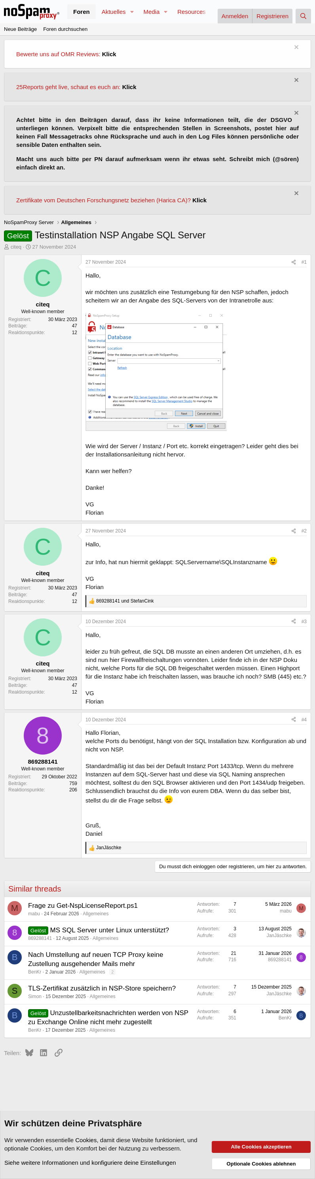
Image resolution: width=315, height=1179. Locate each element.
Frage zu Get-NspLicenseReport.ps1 (83, 905)
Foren (81, 11)
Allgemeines (95, 914)
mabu (34, 914)
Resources (191, 11)
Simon (35, 996)
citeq (16, 247)
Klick (109, 54)
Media (151, 11)
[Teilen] (293, 262)
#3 (304, 621)
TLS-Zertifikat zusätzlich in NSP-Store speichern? (102, 988)
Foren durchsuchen (65, 29)
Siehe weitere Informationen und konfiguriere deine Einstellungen (90, 1162)
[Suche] (303, 16)
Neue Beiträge (20, 29)
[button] (131, 11)
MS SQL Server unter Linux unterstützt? (109, 930)
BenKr (34, 972)
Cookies (86, 1140)
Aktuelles (114, 11)
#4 (304, 720)
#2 (304, 531)
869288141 (40, 938)
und (125, 601)
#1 (304, 262)
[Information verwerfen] (295, 48)
